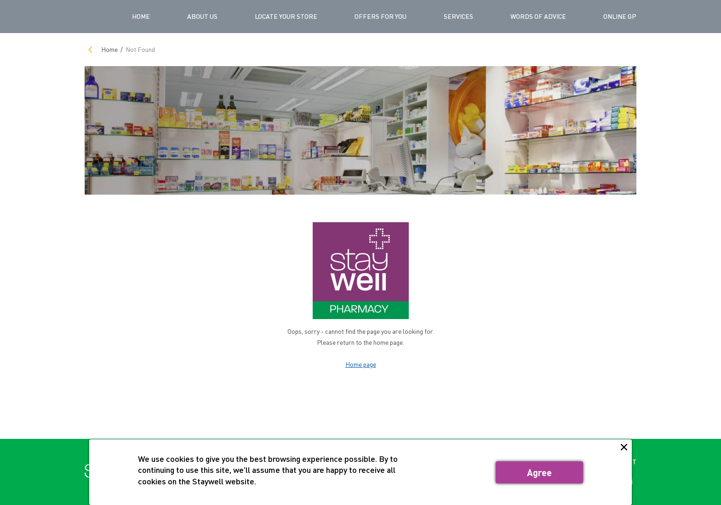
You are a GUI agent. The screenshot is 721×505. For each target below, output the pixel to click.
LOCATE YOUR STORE (286, 16)
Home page (360, 364)
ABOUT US (202, 16)
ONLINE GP (619, 16)
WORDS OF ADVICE (538, 16)
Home (141, 16)
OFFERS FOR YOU (380, 16)
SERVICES (458, 16)
